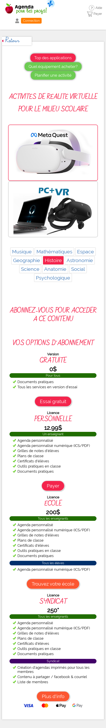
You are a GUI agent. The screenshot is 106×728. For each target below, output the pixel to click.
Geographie (26, 260)
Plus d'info (53, 696)
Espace (85, 252)
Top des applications (53, 57)
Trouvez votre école (53, 584)
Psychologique (53, 278)
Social (78, 269)
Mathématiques (54, 252)
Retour (10, 41)
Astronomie (80, 260)
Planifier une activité (53, 75)
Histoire (53, 260)
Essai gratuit (53, 401)
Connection (31, 21)
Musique (22, 252)
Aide (98, 8)
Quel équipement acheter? (53, 66)
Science (30, 269)
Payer (98, 14)
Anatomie (55, 269)
